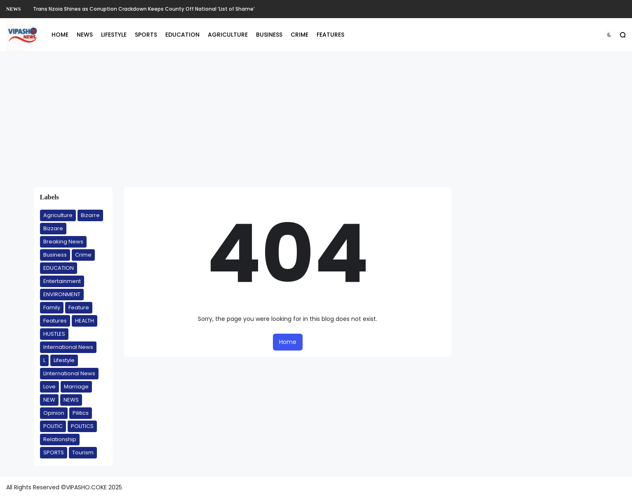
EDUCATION (182, 34)
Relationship (59, 439)
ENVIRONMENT (61, 294)
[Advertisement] (316, 119)
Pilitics (81, 413)
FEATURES (330, 34)
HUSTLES (54, 334)
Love (49, 386)
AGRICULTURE (228, 34)
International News (68, 347)
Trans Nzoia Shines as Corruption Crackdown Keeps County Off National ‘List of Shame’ (144, 8)
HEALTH (84, 321)
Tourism (83, 452)
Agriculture (58, 215)
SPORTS (146, 34)
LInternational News (69, 373)
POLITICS (82, 426)
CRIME (299, 34)
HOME (60, 34)
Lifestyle (64, 360)
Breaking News (63, 241)
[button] (609, 34)
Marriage (76, 386)
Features (55, 321)
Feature (78, 307)
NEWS (13, 9)
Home (287, 342)
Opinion (53, 413)
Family (51, 307)
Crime (83, 255)
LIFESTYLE (114, 34)
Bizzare (53, 228)
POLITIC (53, 426)
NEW (49, 400)
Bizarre (90, 215)
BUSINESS (269, 34)
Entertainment (62, 281)
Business (55, 255)
